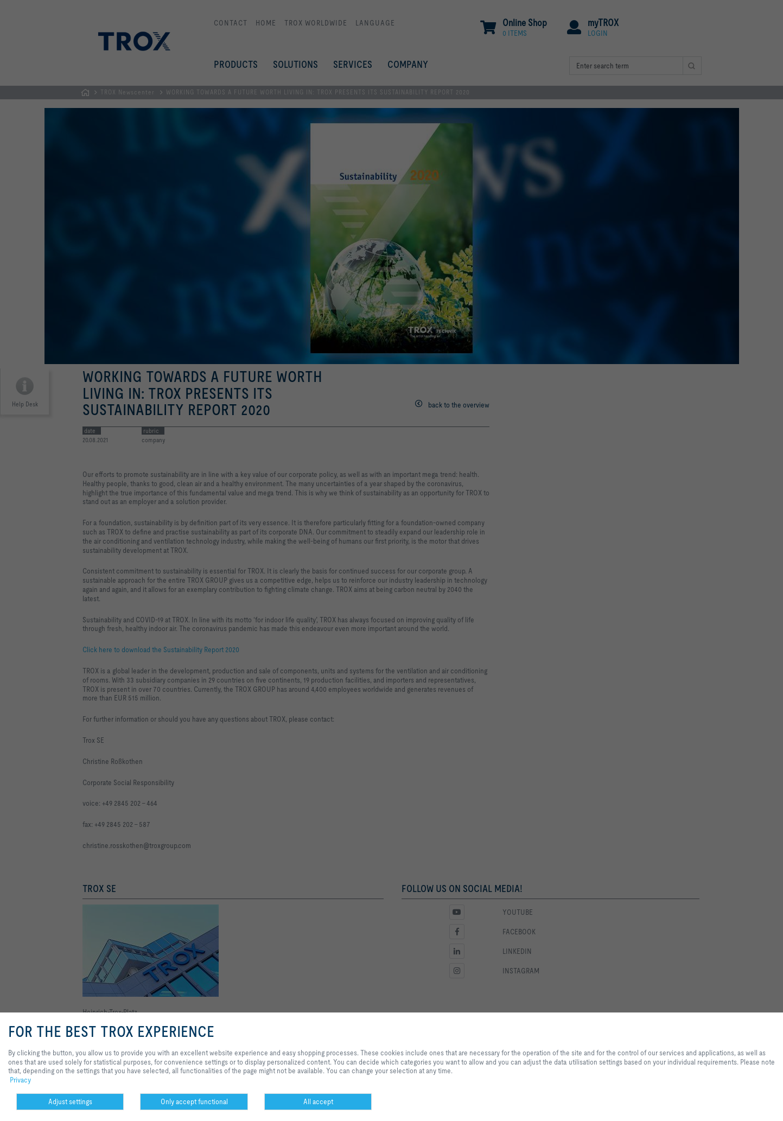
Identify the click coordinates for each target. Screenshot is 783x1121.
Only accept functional (194, 1101)
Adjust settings (70, 1101)
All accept (318, 1101)
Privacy (20, 1079)
